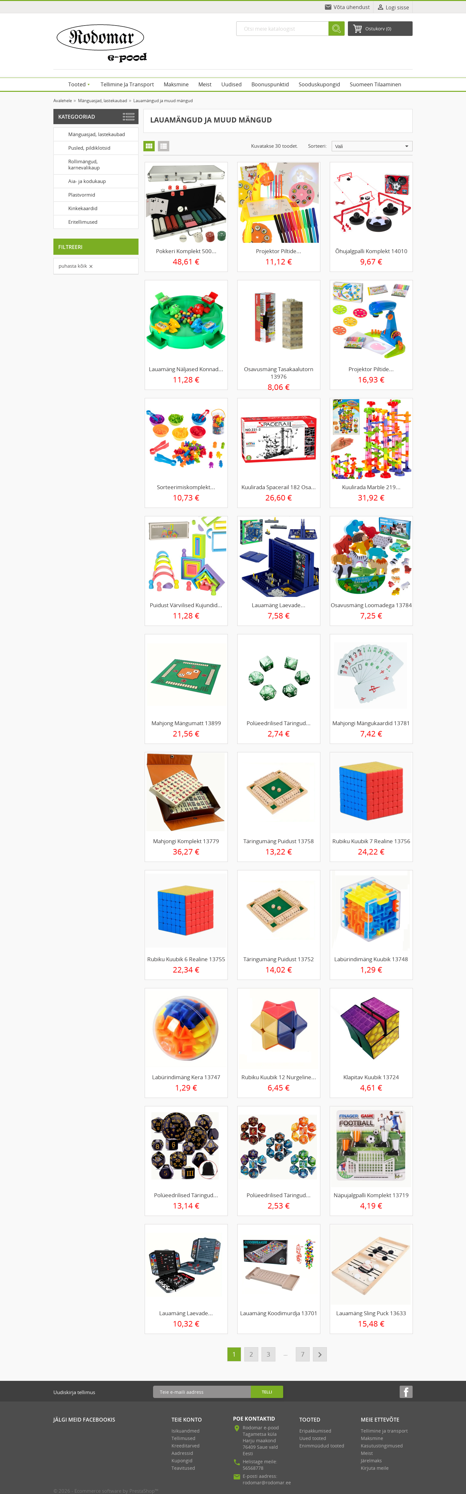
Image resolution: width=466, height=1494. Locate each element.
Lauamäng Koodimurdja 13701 (278, 1313)
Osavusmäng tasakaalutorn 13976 (278, 372)
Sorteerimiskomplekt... (186, 487)
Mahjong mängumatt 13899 (186, 723)
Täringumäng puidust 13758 (278, 841)
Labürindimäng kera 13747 (186, 1077)
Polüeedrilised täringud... (279, 723)
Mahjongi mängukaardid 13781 (371, 723)
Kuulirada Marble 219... (371, 487)
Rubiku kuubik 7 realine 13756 (371, 841)
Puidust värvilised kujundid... (186, 605)
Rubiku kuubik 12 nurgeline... (278, 1077)
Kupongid (182, 1460)
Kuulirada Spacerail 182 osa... (278, 487)
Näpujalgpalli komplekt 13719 (371, 1195)
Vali (373, 146)
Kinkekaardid (76, 208)
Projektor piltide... (278, 251)
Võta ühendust (352, 7)
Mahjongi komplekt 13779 (186, 841)
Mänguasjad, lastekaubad (90, 134)
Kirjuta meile (375, 1468)
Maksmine (372, 1438)
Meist (367, 1453)
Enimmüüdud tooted (321, 1446)
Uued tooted (312, 1438)
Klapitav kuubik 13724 (371, 1077)
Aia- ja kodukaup (81, 181)
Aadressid (182, 1453)
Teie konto (187, 1419)
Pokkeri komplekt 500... (186, 251)
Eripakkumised (315, 1431)
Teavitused (183, 1468)
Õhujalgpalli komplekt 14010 (371, 251)
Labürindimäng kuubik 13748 (371, 959)
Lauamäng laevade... (278, 605)
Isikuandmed (186, 1431)
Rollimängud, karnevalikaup (78, 164)
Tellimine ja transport (384, 1431)
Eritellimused (76, 221)
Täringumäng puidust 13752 (278, 959)
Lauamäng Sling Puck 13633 (371, 1313)
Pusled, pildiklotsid (83, 147)
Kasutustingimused (382, 1446)
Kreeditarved (186, 1446)
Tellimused (183, 1438)
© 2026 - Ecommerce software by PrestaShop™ (106, 1491)
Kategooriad (76, 116)
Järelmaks (371, 1460)
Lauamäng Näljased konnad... (186, 369)
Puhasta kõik (76, 266)
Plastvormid (75, 194)
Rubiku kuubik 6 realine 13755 (186, 959)
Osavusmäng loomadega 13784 (371, 605)
